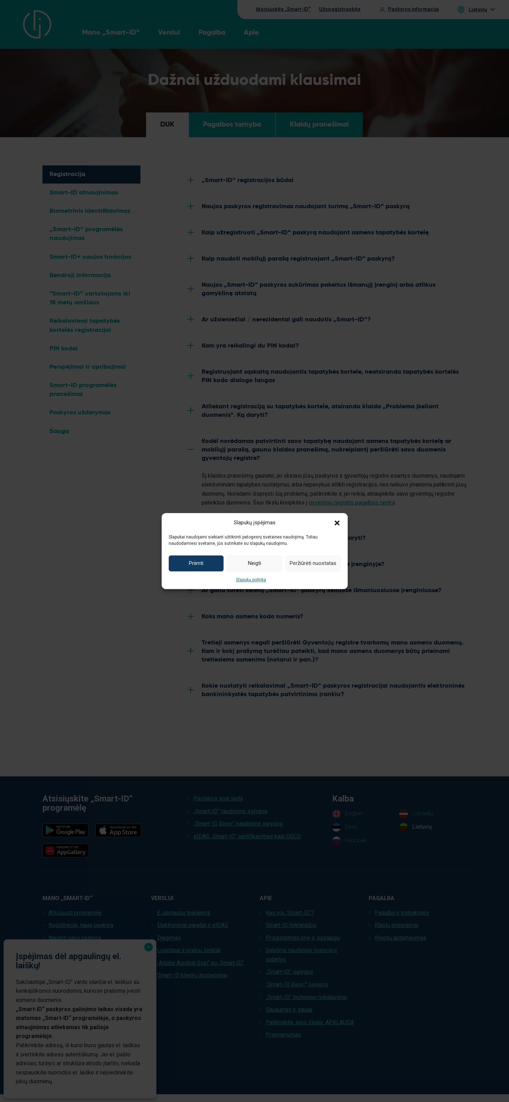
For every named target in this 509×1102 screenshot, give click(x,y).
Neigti (254, 563)
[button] (337, 522)
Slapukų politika (251, 579)
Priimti (196, 563)
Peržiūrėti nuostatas (313, 563)
